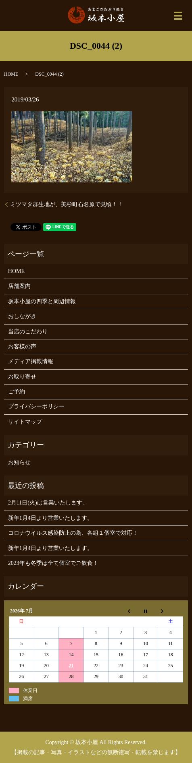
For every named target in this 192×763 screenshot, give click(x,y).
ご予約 (16, 392)
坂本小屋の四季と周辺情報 (42, 301)
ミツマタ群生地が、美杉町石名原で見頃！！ (66, 204)
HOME (11, 74)
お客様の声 (22, 346)
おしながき (22, 316)
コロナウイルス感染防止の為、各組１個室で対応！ (73, 533)
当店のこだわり (28, 332)
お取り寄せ (22, 377)
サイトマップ (25, 422)
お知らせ (19, 462)
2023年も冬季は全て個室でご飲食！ (53, 563)
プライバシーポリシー (36, 406)
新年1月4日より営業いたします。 (50, 518)
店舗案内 (19, 286)
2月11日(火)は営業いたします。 (48, 503)
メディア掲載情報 (30, 361)
